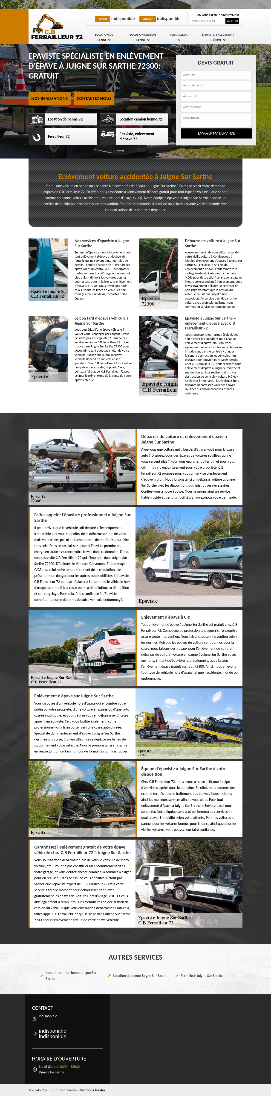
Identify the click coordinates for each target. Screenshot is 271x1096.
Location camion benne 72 (143, 37)
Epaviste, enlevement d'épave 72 (218, 37)
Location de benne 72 (104, 37)
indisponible (115, 18)
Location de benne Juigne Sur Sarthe (140, 975)
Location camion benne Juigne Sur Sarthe (71, 975)
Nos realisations (49, 98)
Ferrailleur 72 (179, 37)
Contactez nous (94, 98)
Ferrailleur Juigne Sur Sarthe (202, 975)
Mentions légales (92, 1090)
